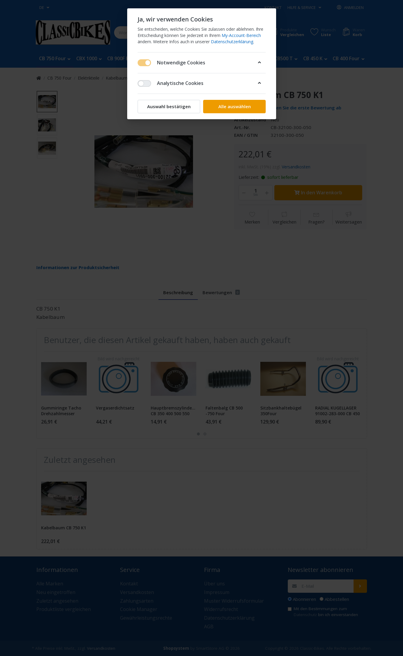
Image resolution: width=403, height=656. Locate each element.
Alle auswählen (234, 106)
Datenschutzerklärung (232, 41)
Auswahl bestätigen (169, 106)
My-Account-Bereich (241, 35)
